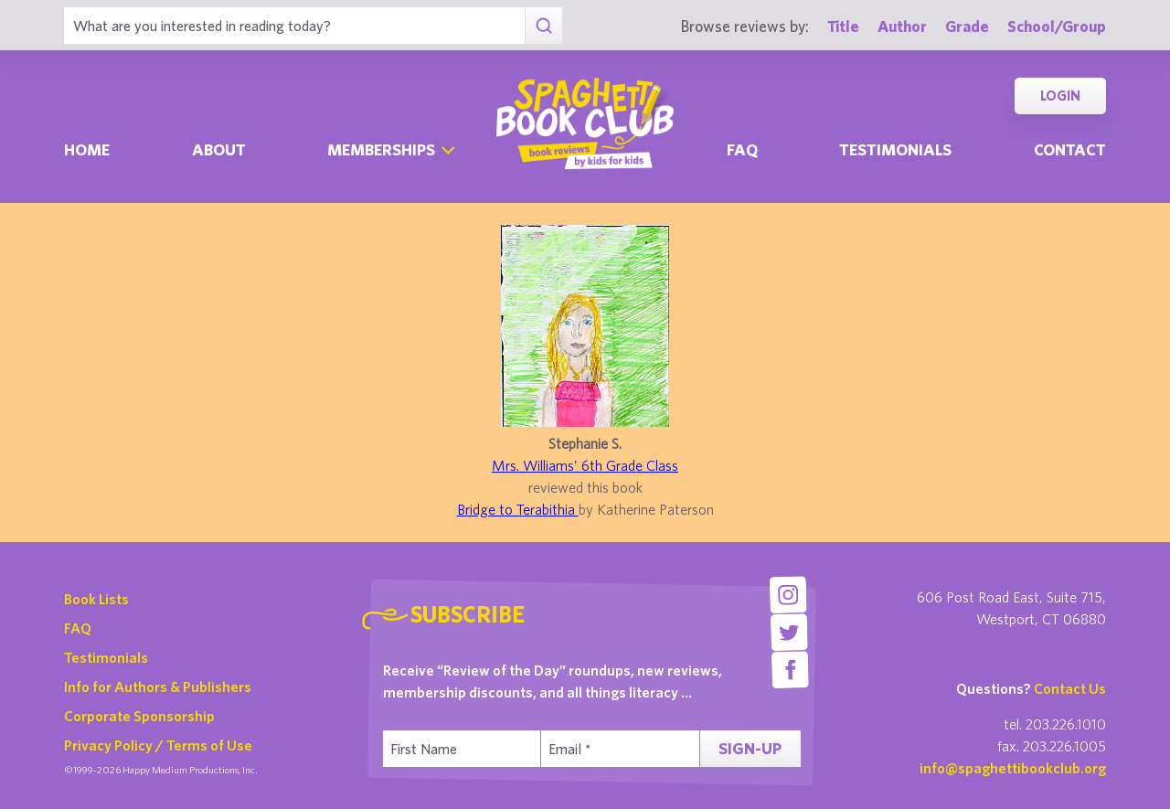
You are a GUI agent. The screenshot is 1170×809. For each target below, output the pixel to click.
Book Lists (96, 599)
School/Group (1056, 26)
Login (1060, 95)
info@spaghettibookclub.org (1013, 768)
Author (902, 26)
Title (843, 26)
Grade (967, 26)
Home (87, 149)
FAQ (77, 628)
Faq (742, 149)
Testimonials (895, 149)
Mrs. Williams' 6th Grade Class (585, 465)
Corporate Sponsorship (139, 716)
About (219, 149)
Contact (1070, 149)
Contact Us (1070, 688)
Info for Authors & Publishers (157, 686)
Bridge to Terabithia (518, 509)
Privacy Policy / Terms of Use (158, 745)
